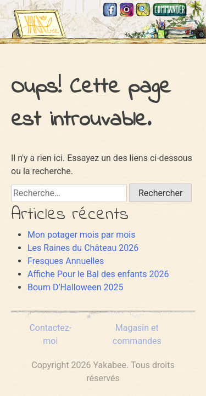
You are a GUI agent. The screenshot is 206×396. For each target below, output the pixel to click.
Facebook (110, 9)
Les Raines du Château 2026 (82, 248)
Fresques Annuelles (65, 261)
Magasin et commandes (170, 9)
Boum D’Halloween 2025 (75, 287)
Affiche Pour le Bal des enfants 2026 (98, 274)
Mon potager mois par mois (81, 234)
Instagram (126, 9)
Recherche (143, 9)
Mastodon (196, 9)
